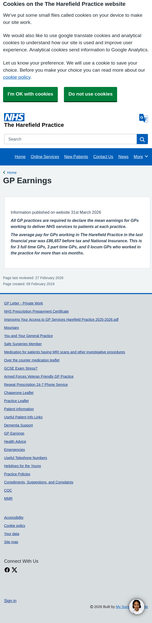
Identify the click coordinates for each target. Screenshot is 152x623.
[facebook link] (7, 570)
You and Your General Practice (28, 336)
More (141, 156)
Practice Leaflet (16, 401)
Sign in (10, 601)
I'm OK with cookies (30, 94)
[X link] (14, 570)
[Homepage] (70, 120)
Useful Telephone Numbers (25, 458)
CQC (8, 490)
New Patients (76, 157)
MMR (8, 498)
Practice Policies (17, 474)
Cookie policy (14, 525)
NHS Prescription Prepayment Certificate (36, 311)
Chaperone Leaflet (18, 392)
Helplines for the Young (22, 466)
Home (20, 157)
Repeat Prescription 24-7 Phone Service (36, 384)
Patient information (19, 409)
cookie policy (16, 77)
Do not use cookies (90, 94)
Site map (11, 542)
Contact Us (103, 157)
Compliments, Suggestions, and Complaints (38, 482)
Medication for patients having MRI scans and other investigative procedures (64, 352)
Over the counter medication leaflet (32, 360)
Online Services (45, 157)
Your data (11, 534)
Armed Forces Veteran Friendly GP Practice (39, 376)
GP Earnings (14, 433)
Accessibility (13, 517)
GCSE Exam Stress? (20, 368)
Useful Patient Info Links (23, 417)
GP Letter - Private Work (23, 303)
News (123, 157)
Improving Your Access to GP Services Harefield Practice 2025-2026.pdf (61, 319)
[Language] (143, 118)
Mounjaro (11, 327)
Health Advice (15, 441)
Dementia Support (18, 425)
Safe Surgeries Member (23, 344)
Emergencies (14, 449)
